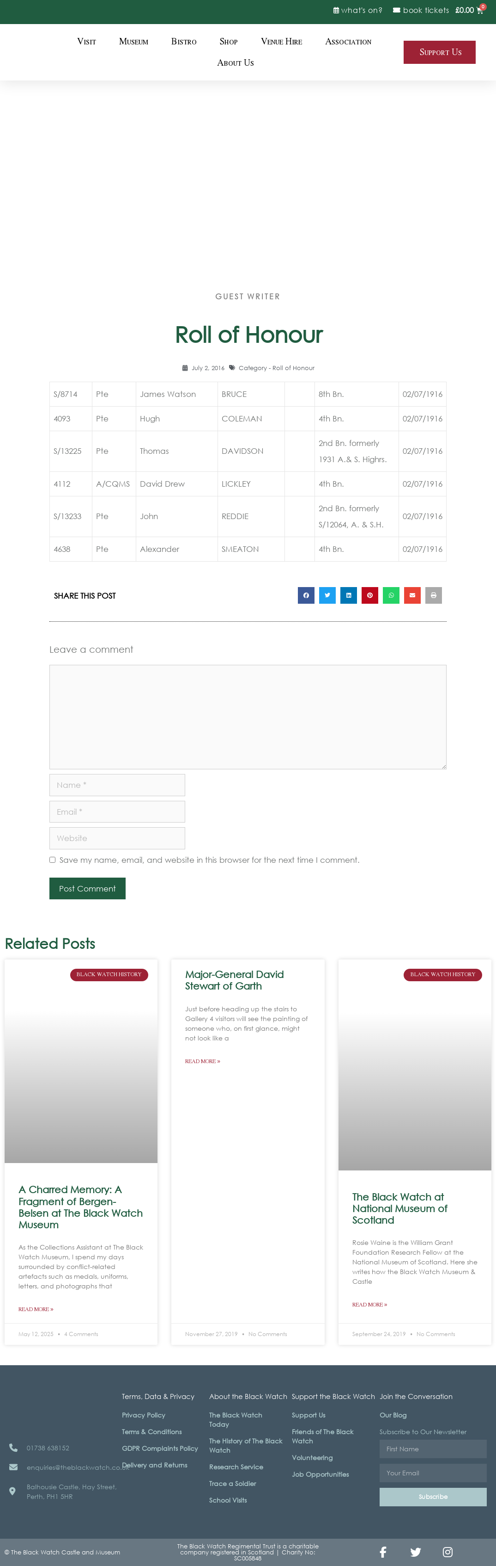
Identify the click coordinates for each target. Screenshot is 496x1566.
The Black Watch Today (235, 1420)
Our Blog (393, 1415)
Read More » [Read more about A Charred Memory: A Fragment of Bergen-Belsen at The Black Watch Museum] (36, 1309)
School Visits (228, 1500)
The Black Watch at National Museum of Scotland (400, 1208)
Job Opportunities (320, 1474)
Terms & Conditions (151, 1431)
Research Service (236, 1466)
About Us (235, 63)
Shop (229, 41)
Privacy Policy (143, 1415)
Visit (86, 41)
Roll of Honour (293, 368)
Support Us (308, 1415)
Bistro (184, 41)
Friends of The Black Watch (322, 1436)
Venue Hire (281, 41)
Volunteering (312, 1457)
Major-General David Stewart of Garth (234, 980)
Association (348, 41)
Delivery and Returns (154, 1465)
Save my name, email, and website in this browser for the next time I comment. (210, 860)
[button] (306, 595)
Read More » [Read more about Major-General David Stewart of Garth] (202, 1061)
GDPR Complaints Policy (160, 1448)
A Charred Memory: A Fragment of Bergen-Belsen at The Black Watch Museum (80, 1207)
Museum (133, 41)
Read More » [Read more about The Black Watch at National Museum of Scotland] (369, 1304)
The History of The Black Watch (245, 1445)
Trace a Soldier (232, 1483)
